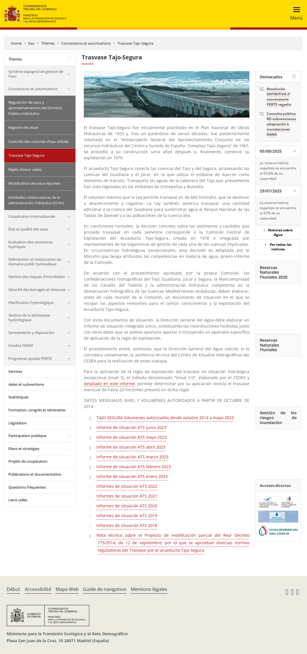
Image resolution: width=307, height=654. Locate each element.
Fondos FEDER (20, 345)
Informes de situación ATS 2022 (126, 486)
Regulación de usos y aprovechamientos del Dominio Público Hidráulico (35, 108)
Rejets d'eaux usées (25, 169)
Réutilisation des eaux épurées (34, 183)
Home (16, 43)
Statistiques (18, 397)
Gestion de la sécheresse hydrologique (29, 317)
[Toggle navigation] (295, 13)
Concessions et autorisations (86, 43)
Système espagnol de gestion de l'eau (35, 74)
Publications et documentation (34, 474)
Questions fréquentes (27, 487)
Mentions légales (149, 589)
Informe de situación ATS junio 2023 (131, 427)
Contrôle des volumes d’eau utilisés (38, 141)
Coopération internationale (31, 216)
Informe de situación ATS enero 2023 (132, 476)
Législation (17, 423)
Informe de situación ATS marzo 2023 (132, 457)
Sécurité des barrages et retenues (36, 289)
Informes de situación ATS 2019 (126, 515)
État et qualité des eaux (28, 229)
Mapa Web (67, 589)
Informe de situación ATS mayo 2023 (131, 437)
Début (13, 589)
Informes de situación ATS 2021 (126, 496)
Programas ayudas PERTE (30, 358)
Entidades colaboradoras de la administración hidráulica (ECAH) (36, 200)
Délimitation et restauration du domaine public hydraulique (34, 261)
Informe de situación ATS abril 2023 (130, 447)
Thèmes (48, 43)
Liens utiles (17, 499)
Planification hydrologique (31, 302)
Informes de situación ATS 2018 (126, 525)
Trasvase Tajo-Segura (135, 43)
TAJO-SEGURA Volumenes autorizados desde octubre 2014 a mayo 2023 (165, 417)
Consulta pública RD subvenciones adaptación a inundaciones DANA (281, 124)
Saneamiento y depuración (31, 332)
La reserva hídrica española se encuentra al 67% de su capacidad (278, 210)
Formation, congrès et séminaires (36, 410)
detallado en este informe (109, 383)
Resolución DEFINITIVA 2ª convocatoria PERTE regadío (279, 96)
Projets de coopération (28, 461)
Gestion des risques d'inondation (36, 276)
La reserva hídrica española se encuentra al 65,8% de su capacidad (278, 170)
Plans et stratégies (23, 448)
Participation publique (27, 435)
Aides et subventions (26, 384)
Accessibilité (38, 589)
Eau (31, 43)
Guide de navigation (104, 589)
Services (15, 371)
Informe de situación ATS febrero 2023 (133, 466)
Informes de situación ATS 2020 (126, 506)
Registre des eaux (23, 127)
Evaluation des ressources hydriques (30, 244)
